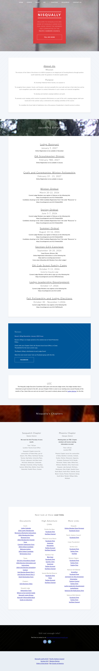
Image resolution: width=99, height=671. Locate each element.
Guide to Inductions (26, 600)
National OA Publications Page (74, 590)
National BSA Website (73, 595)
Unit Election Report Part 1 (26, 572)
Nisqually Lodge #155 (41, 659)
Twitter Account (50, 548)
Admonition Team (26, 590)
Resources (65, 2)
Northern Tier (49, 555)
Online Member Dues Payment (74, 528)
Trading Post (74, 565)
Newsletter (50, 545)
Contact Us (77, 2)
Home (21, 2)
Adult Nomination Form (26, 577)
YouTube (74, 553)
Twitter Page (74, 551)
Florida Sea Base (49, 529)
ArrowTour (74, 572)
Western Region (74, 558)
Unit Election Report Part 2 (26, 574)
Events (29, 2)
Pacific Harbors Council (49, 31)
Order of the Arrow (42, 663)
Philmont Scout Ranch (49, 538)
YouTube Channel (50, 534)
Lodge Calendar (26, 528)
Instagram (50, 543)
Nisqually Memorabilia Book (26, 597)
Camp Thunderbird (73, 542)
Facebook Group (74, 530)
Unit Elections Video (26, 583)
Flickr (50, 578)
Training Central (74, 581)
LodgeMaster (74, 588)
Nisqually (74, 526)
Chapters (54, 2)
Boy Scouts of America (57, 663)
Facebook (24, 360)
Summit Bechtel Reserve (49, 573)
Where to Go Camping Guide (26, 593)
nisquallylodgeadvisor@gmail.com (57, 637)
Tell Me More (49, 37)
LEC (44, 2)
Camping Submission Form (26, 544)
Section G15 (73, 546)
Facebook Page (50, 531)
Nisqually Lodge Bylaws (26, 595)
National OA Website (73, 569)
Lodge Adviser (72, 391)
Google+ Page (50, 561)
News (38, 2)
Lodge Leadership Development (74, 586)
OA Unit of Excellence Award (26, 560)
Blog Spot (50, 557)
